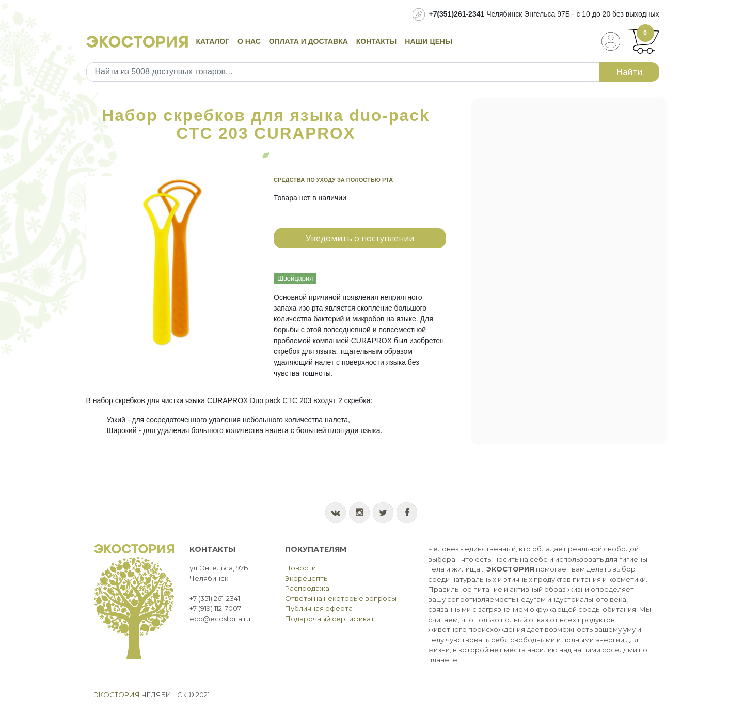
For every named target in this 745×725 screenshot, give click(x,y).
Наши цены (428, 41)
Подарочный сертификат (329, 618)
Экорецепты (307, 578)
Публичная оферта (319, 608)
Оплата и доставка (308, 41)
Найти (629, 72)
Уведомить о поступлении (360, 238)
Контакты (376, 41)
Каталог (213, 41)
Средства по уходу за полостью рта (333, 180)
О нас (249, 41)
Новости (300, 568)
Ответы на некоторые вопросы (341, 598)
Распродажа (307, 588)
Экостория (117, 694)
